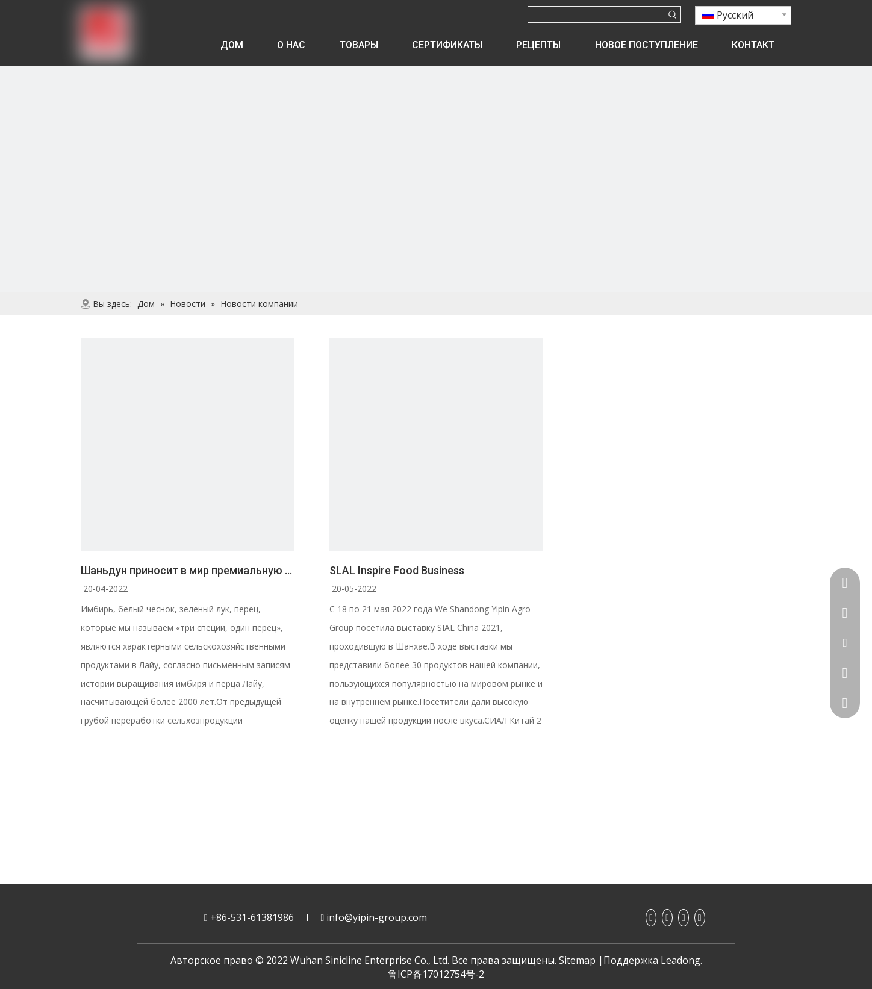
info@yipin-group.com (376, 917)
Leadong (680, 960)
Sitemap (577, 960)
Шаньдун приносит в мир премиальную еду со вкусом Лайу (187, 570)
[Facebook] (651, 917)
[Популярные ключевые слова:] (672, 14)
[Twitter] (699, 917)
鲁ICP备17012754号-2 (436, 974)
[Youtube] (683, 917)
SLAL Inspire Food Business (396, 570)
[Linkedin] (667, 917)
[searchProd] (596, 14)
